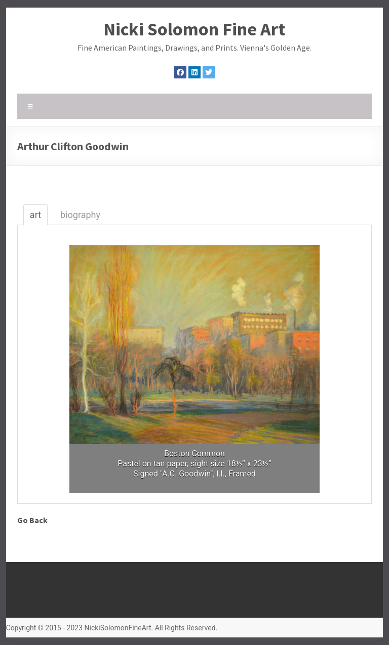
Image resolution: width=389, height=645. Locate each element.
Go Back (32, 520)
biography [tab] (80, 214)
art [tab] (35, 214)
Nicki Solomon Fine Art (194, 29)
